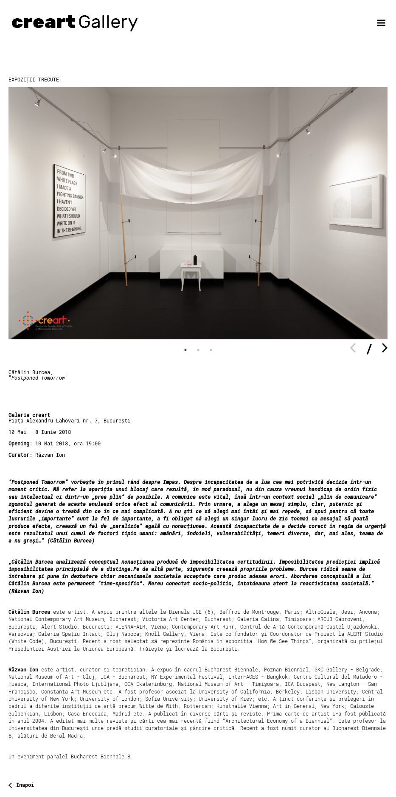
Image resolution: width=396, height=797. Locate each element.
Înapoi (25, 785)
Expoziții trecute (33, 79)
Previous (353, 348)
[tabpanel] (198, 213)
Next (385, 348)
